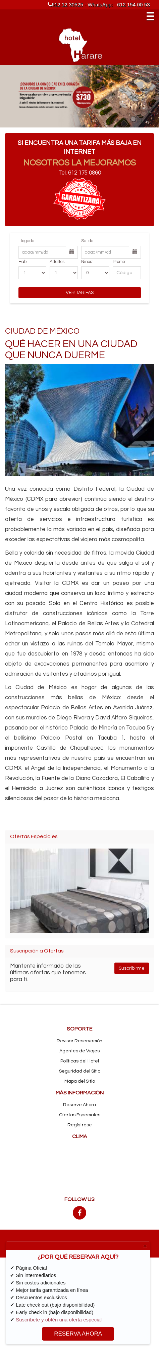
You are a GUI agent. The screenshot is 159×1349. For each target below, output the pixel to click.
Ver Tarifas (80, 292)
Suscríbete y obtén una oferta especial (59, 1319)
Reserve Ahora (79, 1104)
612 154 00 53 (133, 4)
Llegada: (27, 240)
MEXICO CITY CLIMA (79, 1168)
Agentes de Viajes (79, 1051)
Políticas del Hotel (79, 1061)
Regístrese (79, 1125)
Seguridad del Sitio (79, 1071)
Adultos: (57, 261)
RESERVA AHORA (78, 1334)
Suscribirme (132, 968)
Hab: (23, 261)
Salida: (88, 240)
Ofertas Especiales (79, 1115)
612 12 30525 (65, 4)
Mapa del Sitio (79, 1081)
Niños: (87, 261)
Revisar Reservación (79, 1041)
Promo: (119, 261)
